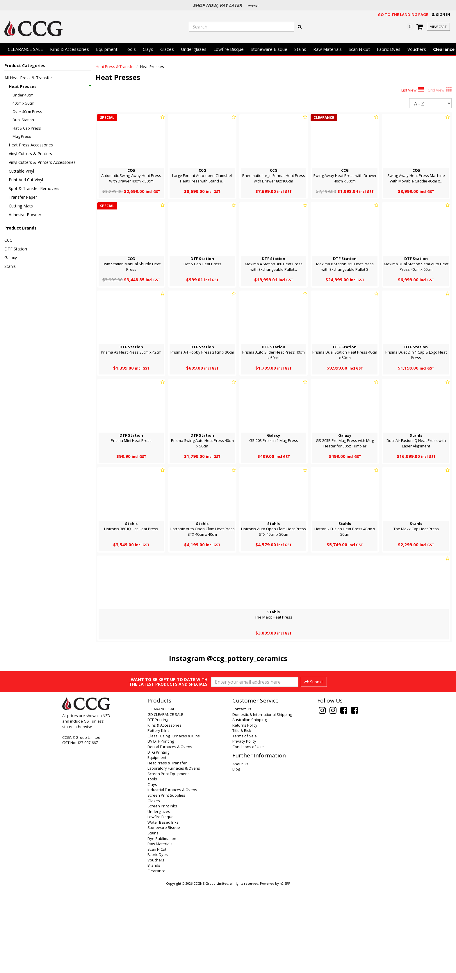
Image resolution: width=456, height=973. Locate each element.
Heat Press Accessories (31, 145)
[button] (441, 14)
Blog (236, 854)
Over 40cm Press (27, 111)
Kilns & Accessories (69, 49)
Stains (300, 49)
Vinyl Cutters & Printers (30, 153)
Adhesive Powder (25, 214)
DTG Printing (158, 837)
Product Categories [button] (24, 65)
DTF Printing (157, 805)
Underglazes (193, 49)
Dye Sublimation (161, 924)
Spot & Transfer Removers (34, 188)
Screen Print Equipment (168, 859)
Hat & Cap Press (27, 128)
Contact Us (241, 794)
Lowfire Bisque (228, 49)
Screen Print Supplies (166, 880)
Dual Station (23, 119)
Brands (153, 950)
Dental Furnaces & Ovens (169, 832)
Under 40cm (23, 95)
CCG (8, 240)
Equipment (106, 49)
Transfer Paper (23, 197)
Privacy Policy (244, 826)
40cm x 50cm (23, 103)
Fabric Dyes (388, 49)
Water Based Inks (163, 907)
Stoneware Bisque (269, 49)
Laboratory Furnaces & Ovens (173, 853)
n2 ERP (285, 969)
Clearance (156, 956)
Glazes (167, 49)
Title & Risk (241, 815)
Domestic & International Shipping (262, 799)
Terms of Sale (244, 821)
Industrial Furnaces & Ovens (172, 875)
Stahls (10, 266)
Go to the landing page (403, 14)
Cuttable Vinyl (21, 171)
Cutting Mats (21, 206)
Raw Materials (327, 49)
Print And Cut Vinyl (26, 179)
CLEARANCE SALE (25, 49)
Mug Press (22, 136)
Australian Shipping (249, 805)
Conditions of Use (248, 832)
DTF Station (15, 249)
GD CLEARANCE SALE (165, 799)
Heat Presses (50, 86)
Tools (130, 49)
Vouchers (416, 49)
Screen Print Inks (162, 891)
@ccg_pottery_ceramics (247, 658)
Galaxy (10, 257)
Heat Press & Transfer (115, 66)
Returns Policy (244, 810)
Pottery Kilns (158, 815)
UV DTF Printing (160, 826)
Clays (148, 49)
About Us (240, 849)
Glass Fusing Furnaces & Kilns (173, 821)
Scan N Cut (359, 49)
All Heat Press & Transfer (28, 77)
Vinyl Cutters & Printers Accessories (42, 162)
